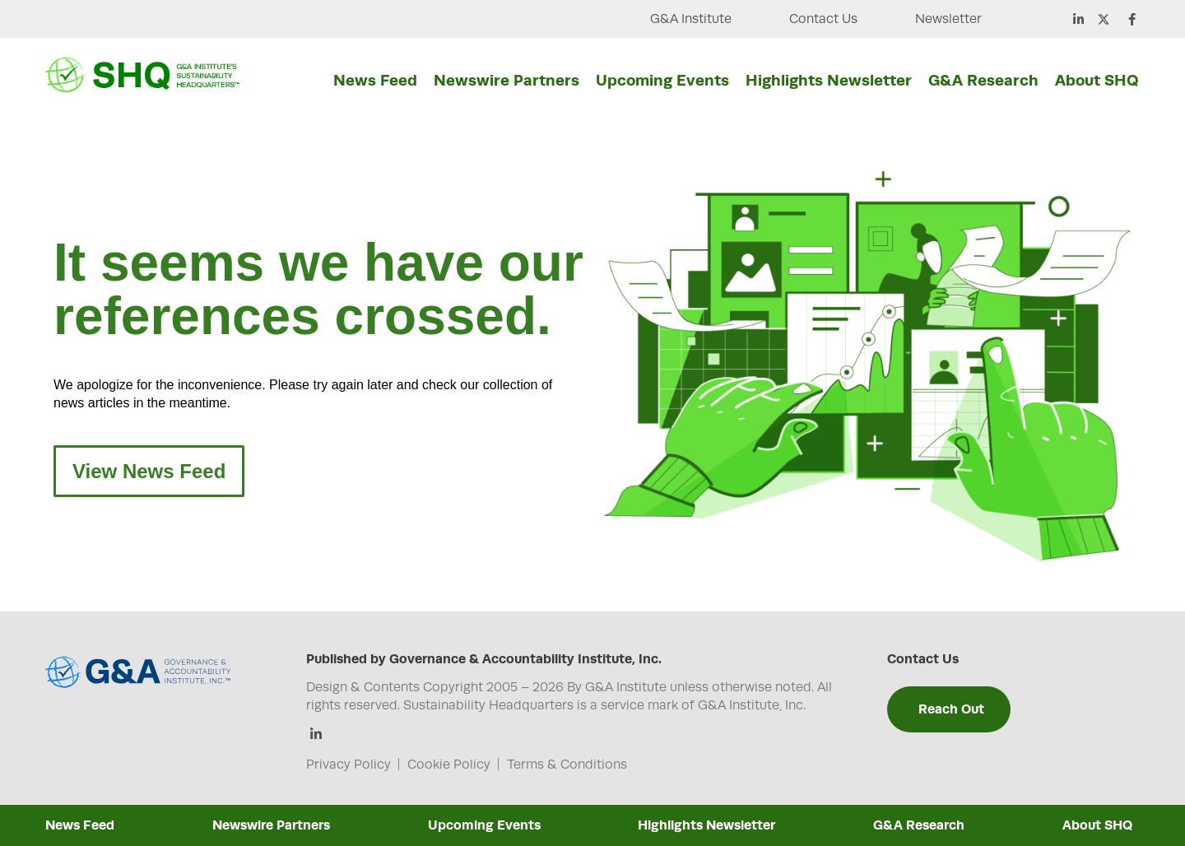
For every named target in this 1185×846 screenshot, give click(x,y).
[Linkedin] (316, 735)
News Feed (375, 80)
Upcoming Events (662, 80)
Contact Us (823, 19)
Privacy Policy (348, 764)
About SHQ (1097, 80)
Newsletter (948, 19)
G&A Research (983, 80)
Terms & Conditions (567, 764)
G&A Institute (691, 19)
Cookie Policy (448, 764)
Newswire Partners (506, 80)
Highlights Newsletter (829, 80)
